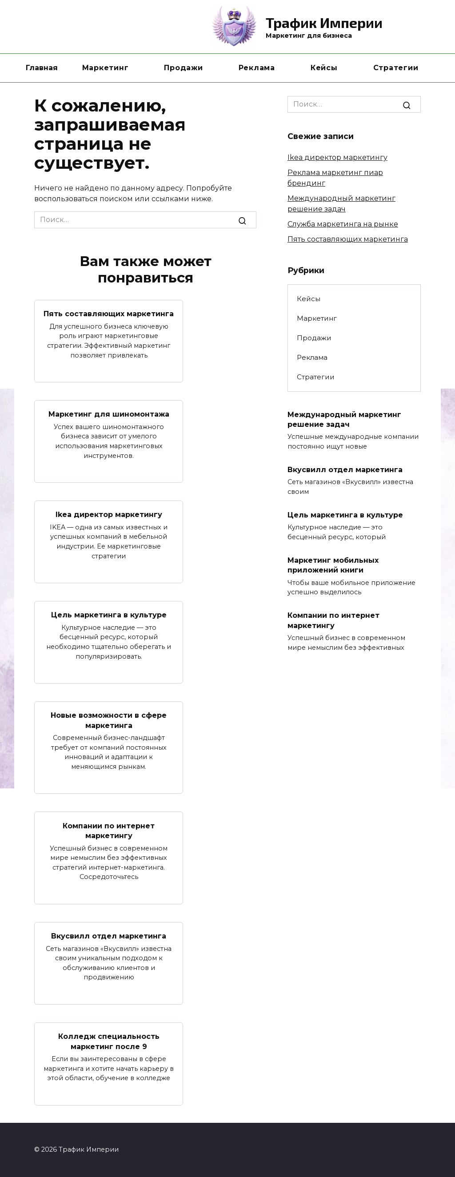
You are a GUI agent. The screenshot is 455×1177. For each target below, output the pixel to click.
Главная (42, 68)
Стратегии (396, 68)
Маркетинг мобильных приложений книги (333, 565)
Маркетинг (105, 68)
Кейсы (324, 68)
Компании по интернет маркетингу (109, 830)
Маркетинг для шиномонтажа (108, 414)
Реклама (257, 68)
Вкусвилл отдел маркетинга (108, 936)
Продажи (183, 68)
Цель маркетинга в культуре (109, 615)
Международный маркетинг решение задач (344, 419)
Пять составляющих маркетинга (109, 314)
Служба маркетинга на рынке (342, 224)
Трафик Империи (324, 22)
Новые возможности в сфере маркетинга (109, 720)
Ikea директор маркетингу (109, 514)
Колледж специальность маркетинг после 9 (109, 1041)
